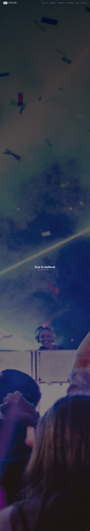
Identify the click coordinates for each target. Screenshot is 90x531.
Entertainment (61, 2)
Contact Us (84, 2)
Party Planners (70, 2)
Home (43, 2)
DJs (47, 2)
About (77, 2)
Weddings (53, 2)
